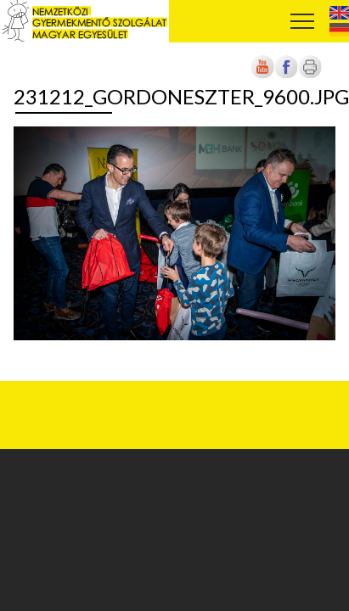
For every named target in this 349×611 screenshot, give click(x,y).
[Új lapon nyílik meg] (286, 75)
